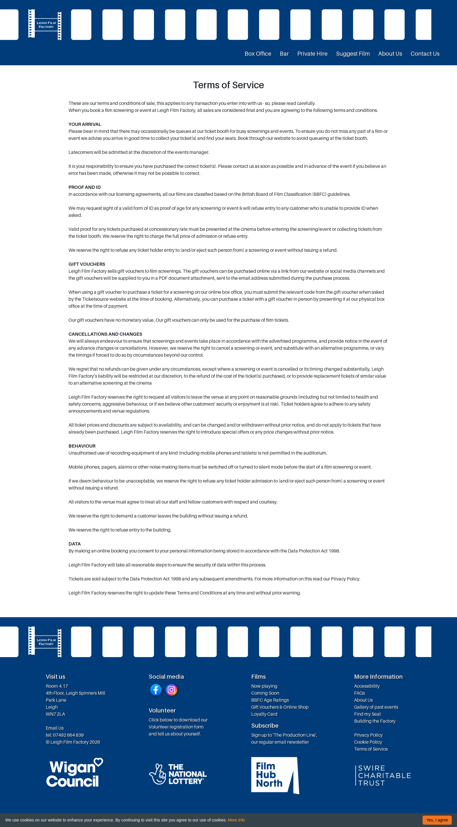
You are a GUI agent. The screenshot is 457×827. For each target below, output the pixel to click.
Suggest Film (353, 53)
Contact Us (425, 53)
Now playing (264, 686)
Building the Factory (375, 721)
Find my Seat (367, 714)
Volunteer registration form (176, 727)
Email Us (55, 728)
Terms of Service (371, 749)
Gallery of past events (376, 707)
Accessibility (367, 686)
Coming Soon (265, 693)
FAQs (359, 693)
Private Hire (312, 53)
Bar (284, 53)
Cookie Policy (368, 742)
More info (236, 820)
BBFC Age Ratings (270, 700)
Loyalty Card (264, 714)
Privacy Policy (368, 735)
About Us (390, 53)
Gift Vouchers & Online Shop (280, 707)
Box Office (258, 53)
